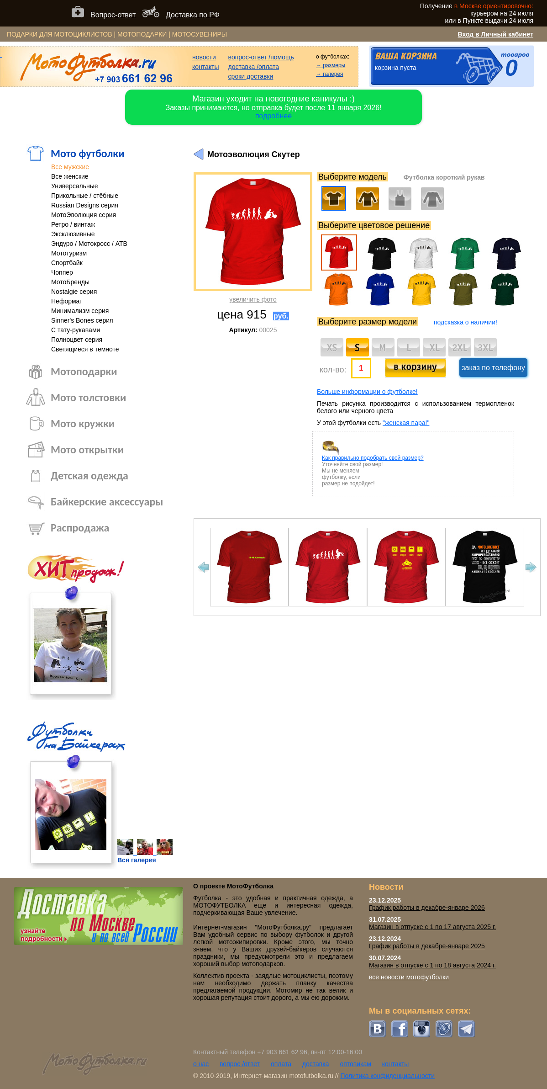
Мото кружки (83, 423)
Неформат (67, 301)
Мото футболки (88, 153)
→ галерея (329, 74)
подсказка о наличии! (465, 322)
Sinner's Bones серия (82, 320)
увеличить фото (252, 299)
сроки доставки (251, 76)
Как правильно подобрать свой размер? (373, 458)
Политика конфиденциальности (387, 1075)
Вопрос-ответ (113, 15)
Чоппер (62, 272)
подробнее (273, 116)
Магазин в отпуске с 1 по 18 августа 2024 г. (432, 965)
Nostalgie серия (74, 291)
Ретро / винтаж (73, 224)
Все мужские (70, 166)
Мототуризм (69, 253)
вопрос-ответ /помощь (261, 57)
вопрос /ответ (240, 1064)
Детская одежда (89, 475)
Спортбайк (67, 262)
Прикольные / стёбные (84, 195)
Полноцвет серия (76, 339)
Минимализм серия (80, 310)
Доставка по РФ (193, 15)
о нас (201, 1064)
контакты (205, 66)
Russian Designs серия (84, 205)
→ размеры (330, 65)
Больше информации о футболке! (367, 391)
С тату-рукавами (75, 330)
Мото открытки (87, 449)
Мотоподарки (84, 371)
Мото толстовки (88, 397)
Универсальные (74, 186)
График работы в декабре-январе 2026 (427, 907)
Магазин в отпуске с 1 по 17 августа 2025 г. (432, 926)
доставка (315, 1064)
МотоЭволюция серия (83, 214)
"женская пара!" (406, 422)
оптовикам (355, 1064)
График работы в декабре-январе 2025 (427, 946)
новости (204, 57)
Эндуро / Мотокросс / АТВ (89, 243)
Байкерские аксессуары (107, 501)
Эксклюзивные (73, 234)
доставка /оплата (253, 66)
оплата (281, 1064)
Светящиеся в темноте (85, 349)
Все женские (70, 176)
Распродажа (80, 527)
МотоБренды (70, 282)
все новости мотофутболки (409, 977)
